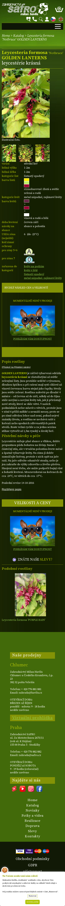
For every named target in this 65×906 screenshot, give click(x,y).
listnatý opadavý (34, 274)
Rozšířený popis (11, 489)
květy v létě (31, 270)
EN (60, 18)
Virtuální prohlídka (32, 717)
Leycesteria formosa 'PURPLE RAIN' (23, 620)
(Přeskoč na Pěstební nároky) (16, 367)
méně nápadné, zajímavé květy (43, 278)
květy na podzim (34, 266)
